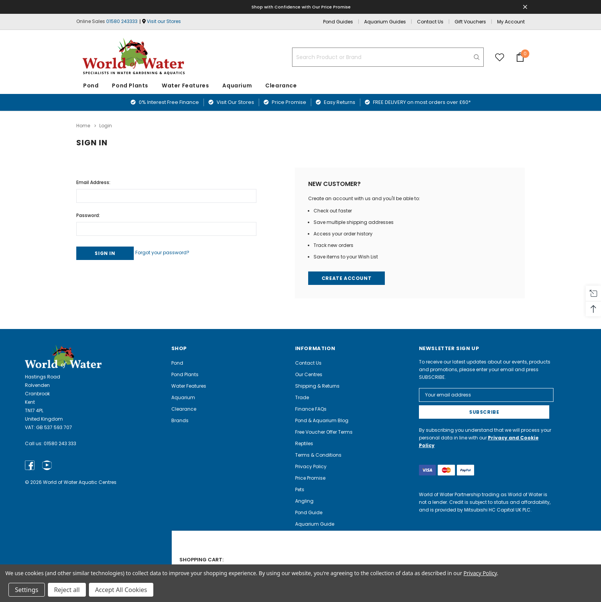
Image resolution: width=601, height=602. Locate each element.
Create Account (347, 277)
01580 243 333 (60, 443)
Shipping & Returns (317, 385)
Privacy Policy (311, 466)
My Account (511, 21)
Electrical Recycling (318, 558)
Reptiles (304, 443)
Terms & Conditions (318, 454)
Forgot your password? (173, 250)
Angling (304, 500)
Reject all (67, 590)
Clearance (183, 408)
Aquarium (237, 85)
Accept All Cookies (121, 590)
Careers (304, 535)
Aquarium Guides (385, 21)
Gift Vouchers (470, 21)
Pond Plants (130, 85)
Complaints (309, 546)
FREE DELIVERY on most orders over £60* (418, 102)
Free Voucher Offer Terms (324, 431)
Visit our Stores (164, 21)
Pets (299, 489)
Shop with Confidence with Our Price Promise (302, 6)
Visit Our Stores (231, 102)
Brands (180, 420)
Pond (91, 85)
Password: (88, 213)
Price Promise (285, 102)
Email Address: (93, 180)
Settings (26, 590)
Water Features (185, 85)
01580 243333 (122, 21)
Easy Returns (335, 102)
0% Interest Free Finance (165, 102)
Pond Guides (338, 21)
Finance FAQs (311, 408)
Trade (302, 397)
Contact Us (430, 21)
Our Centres (308, 374)
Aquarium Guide (314, 523)
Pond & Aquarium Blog (321, 420)
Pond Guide (308, 512)
